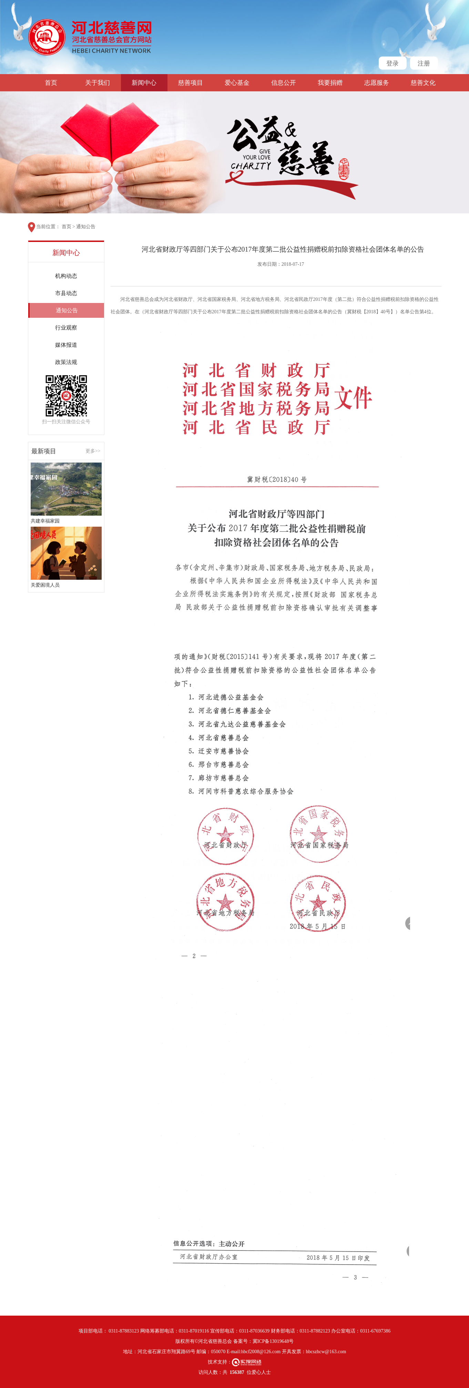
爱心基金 (237, 82)
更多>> (93, 451)
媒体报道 (66, 345)
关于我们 (97, 82)
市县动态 (66, 293)
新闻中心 (144, 82)
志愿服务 (376, 82)
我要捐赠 (330, 82)
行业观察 (66, 328)
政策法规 (66, 362)
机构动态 (66, 276)
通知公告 (85, 226)
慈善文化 (423, 82)
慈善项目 (190, 82)
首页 (51, 82)
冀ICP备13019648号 (273, 1341)
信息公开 (283, 82)
